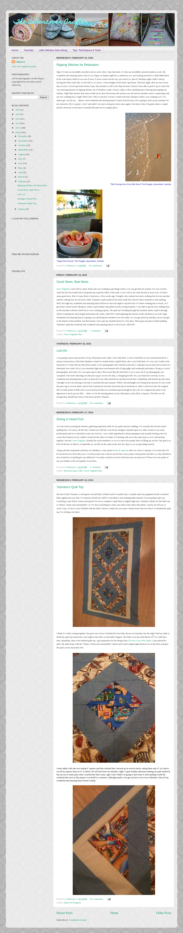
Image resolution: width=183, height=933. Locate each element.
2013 (17, 119)
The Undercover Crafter (51, 22)
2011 (17, 127)
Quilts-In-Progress (72, 902)
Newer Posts (64, 913)
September (23, 149)
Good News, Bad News (72, 281)
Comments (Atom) (78, 920)
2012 (17, 123)
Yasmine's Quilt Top (70, 487)
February (22, 181)
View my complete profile (24, 66)
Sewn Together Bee (73, 334)
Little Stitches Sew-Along (53, 50)
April (21, 172)
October (22, 145)
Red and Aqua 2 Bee (73, 470)
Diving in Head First (70, 419)
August (21, 154)
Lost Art (62, 350)
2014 (17, 114)
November (23, 141)
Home (14, 50)
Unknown (20, 61)
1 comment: (96, 330)
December (23, 136)
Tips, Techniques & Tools (87, 50)
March (21, 176)
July (20, 158)
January (22, 209)
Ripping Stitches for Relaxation (78, 64)
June (20, 163)
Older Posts (163, 913)
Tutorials (28, 50)
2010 (17, 132)
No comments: (96, 265)
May (20, 168)
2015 (17, 109)
